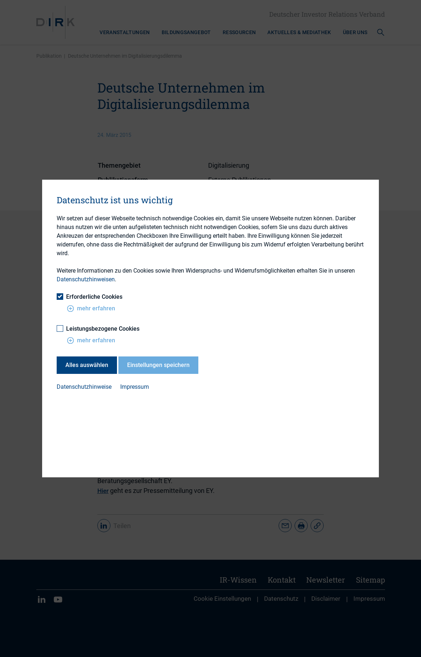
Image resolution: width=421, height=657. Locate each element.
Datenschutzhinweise (84, 386)
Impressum (134, 386)
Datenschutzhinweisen (86, 279)
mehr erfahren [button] (91, 308)
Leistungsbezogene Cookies (98, 328)
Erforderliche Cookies (89, 296)
